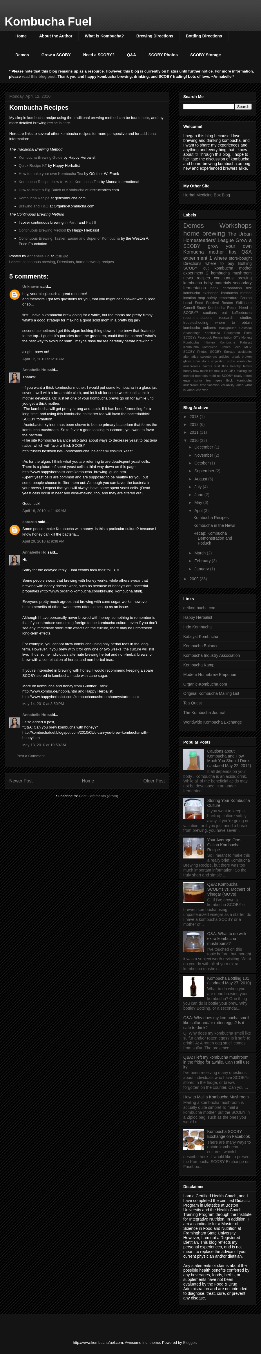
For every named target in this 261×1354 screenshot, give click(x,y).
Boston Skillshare (237, 303)
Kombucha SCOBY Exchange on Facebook (228, 1134)
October (202, 463)
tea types (214, 380)
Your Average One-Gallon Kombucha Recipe (224, 845)
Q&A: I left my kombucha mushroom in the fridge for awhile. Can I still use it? (216, 1062)
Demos (22, 55)
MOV (248, 347)
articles (224, 356)
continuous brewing (39, 262)
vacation (213, 385)
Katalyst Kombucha (200, 636)
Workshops (235, 225)
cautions (210, 313)
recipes (108, 262)
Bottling (245, 263)
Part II (91, 222)
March (200, 553)
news (188, 278)
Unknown (30, 286)
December (204, 447)
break (235, 356)
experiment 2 (195, 273)
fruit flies (221, 366)
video (240, 385)
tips (232, 252)
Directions (65, 262)
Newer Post (21, 780)
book (214, 288)
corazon (29, 522)
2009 (195, 578)
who (205, 390)
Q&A (131, 55)
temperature (228, 298)
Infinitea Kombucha (219, 342)
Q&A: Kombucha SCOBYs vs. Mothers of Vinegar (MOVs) (228, 889)
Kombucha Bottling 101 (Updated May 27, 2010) (229, 981)
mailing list (244, 371)
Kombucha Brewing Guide (41, 157)
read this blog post (38, 76)
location (189, 298)
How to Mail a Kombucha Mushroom (216, 1097)
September (204, 471)
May (198, 502)
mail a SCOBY (224, 371)
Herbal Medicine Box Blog (206, 195)
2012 (195, 424)
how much (200, 371)
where (220, 258)
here (145, 117)
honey (187, 371)
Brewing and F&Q (34, 206)
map (201, 298)
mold (212, 375)
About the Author (55, 36)
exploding (218, 361)
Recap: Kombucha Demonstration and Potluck (212, 538)
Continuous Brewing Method (42, 230)
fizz (249, 288)
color (196, 361)
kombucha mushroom (231, 273)
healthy (235, 366)
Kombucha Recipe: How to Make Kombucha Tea (59, 182)
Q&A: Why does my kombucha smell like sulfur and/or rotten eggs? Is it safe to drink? (216, 1022)
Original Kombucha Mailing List (211, 693)
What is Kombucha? (104, 36)
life (211, 371)
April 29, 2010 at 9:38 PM (43, 541)
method (188, 375)
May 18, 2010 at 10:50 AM (44, 745)
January (202, 569)
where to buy (219, 263)
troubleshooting (195, 323)
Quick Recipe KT (33, 165)
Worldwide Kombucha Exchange (212, 722)
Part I (72, 222)
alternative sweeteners (200, 356)
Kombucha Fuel (48, 21)
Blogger (189, 1342)
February (203, 560)
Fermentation (222, 337)
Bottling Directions (204, 36)
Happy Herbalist (197, 617)
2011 (195, 432)
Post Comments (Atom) (98, 796)
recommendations (197, 318)
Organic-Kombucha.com (205, 684)
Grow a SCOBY (56, 55)
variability (228, 385)
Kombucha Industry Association (211, 655)
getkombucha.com (199, 607)
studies (246, 318)
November (204, 455)
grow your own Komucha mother (217, 249)
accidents (245, 351)
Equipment (232, 333)
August (201, 479)
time (203, 385)
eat (224, 313)
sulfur (198, 380)
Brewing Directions (154, 36)
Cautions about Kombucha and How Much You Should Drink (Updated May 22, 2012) (229, 758)
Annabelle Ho (34, 370)
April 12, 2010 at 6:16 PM (43, 359)
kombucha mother (236, 293)
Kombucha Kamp (198, 665)
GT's (236, 337)
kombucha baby (198, 283)
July (198, 487)
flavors (207, 366)
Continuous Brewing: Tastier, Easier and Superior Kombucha (69, 238)
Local (237, 347)
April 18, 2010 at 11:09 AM (44, 511)
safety (212, 298)
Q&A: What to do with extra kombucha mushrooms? (226, 938)
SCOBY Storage (205, 55)
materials (223, 283)
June (199, 494)
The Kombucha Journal (204, 712)
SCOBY (190, 268)
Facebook (204, 337)
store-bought (240, 258)
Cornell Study (194, 308)
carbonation (232, 288)
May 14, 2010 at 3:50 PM (43, 704)
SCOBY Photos (163, 55)
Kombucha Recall (223, 308)
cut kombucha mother (227, 268)
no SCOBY (225, 375)
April (199, 510)
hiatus (247, 366)
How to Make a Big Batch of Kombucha (51, 190)
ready (238, 375)
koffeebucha (242, 313)
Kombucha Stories (216, 347)
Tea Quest (192, 703)
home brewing (88, 262)
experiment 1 (197, 258)
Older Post (154, 780)
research (226, 318)
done (205, 361)
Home (21, 36)
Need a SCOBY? (99, 55)
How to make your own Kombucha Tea (51, 173)
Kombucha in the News (214, 525)
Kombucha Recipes (211, 517)
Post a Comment (31, 756)
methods (201, 375)
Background (227, 328)
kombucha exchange (200, 293)
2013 (195, 416)
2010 (195, 440)
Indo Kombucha (197, 627)
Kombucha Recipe (34, 198)
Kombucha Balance (200, 645)
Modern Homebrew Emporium (210, 674)
